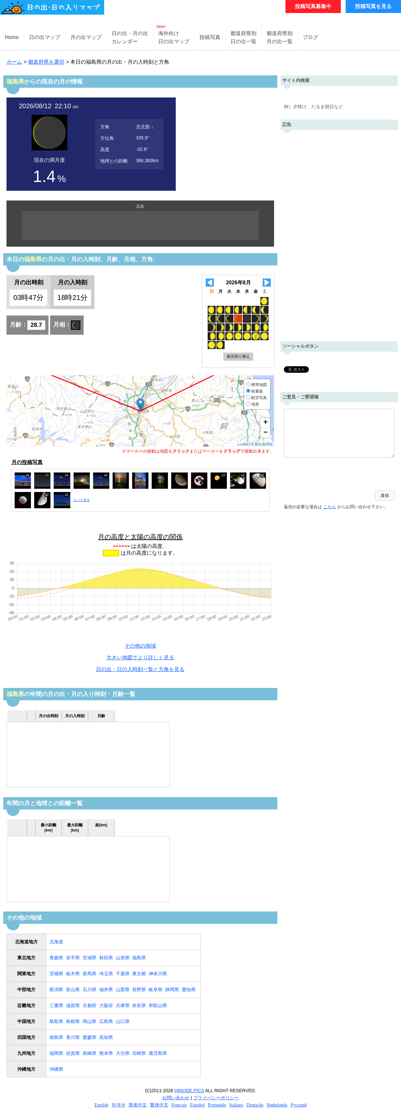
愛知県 (189, 989)
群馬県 (89, 973)
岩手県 (73, 957)
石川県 (89, 989)
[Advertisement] (140, 225)
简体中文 (138, 1105)
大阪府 (106, 1005)
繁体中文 (159, 1105)
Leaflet (242, 444)
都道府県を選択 (46, 62)
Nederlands (277, 1105)
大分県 (123, 1053)
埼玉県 (106, 973)
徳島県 (56, 1037)
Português (217, 1105)
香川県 (73, 1037)
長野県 (139, 989)
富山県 (73, 989)
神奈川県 (158, 973)
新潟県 (56, 989)
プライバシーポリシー (216, 1097)
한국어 (118, 1105)
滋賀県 (73, 1005)
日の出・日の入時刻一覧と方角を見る (140, 669)
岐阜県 (155, 989)
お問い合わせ (175, 1097)
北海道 (56, 941)
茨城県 (56, 973)
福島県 (139, 957)
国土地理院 (263, 444)
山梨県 (123, 989)
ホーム (14, 62)
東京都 (139, 973)
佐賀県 (73, 1053)
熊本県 (106, 1053)
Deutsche (254, 1105)
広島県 (106, 1021)
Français (179, 1105)
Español (197, 1105)
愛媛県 (89, 1037)
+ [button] (265, 423)
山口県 (123, 1021)
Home (12, 37)
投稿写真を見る (373, 6)
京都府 (89, 1005)
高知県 (106, 1037)
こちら (329, 506)
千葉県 (123, 973)
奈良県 (139, 1005)
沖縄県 (56, 1069)
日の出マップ (44, 37)
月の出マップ (86, 37)
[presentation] (333, 474)
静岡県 (172, 989)
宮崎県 (139, 1053)
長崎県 (89, 1053)
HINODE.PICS (189, 1090)
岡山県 (89, 1021)
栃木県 (73, 973)
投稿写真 (210, 37)
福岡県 (56, 1053)
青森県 (56, 957)
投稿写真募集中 (313, 6)
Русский (299, 1105)
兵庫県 (123, 1005)
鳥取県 (56, 1021)
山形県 (123, 957)
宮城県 (89, 957)
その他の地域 (140, 646)
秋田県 (106, 957)
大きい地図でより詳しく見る (140, 657)
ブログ (310, 37)
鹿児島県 (158, 1053)
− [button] (265, 433)
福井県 (106, 989)
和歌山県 (158, 1005)
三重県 (56, 1005)
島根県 (73, 1021)
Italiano (236, 1105)
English (101, 1105)
